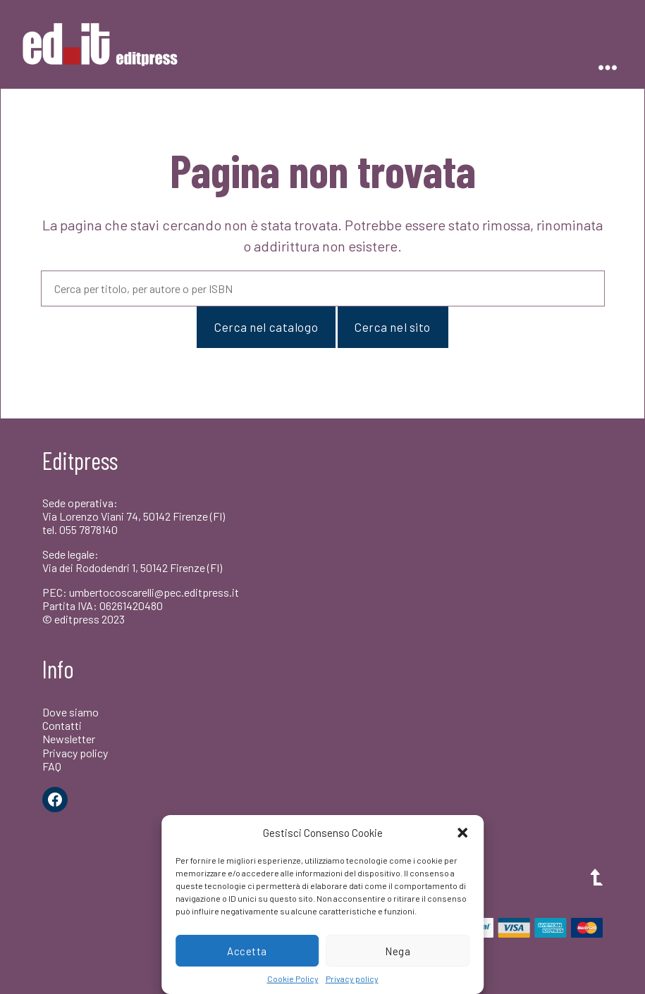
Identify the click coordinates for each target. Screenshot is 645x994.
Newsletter (68, 738)
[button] (462, 833)
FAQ (51, 766)
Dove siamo (70, 712)
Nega (397, 951)
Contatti (62, 725)
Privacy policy (352, 978)
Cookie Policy (293, 978)
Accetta (247, 951)
